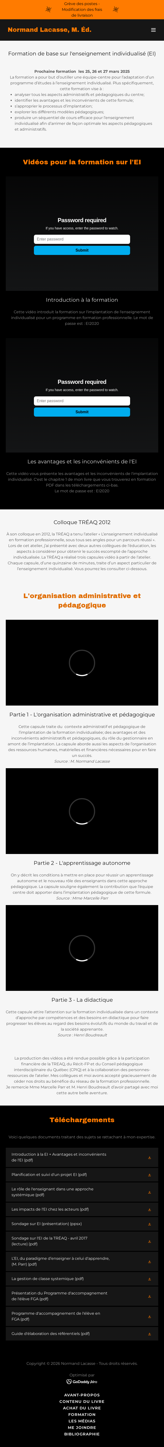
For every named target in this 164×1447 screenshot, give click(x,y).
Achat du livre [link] (82, 1408)
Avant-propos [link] (82, 1395)
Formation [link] (81, 1414)
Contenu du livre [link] (82, 1401)
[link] (49, 30)
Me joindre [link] (82, 1427)
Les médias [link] (82, 1421)
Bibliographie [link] (82, 1434)
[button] (153, 30)
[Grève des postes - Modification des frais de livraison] (82, 9)
